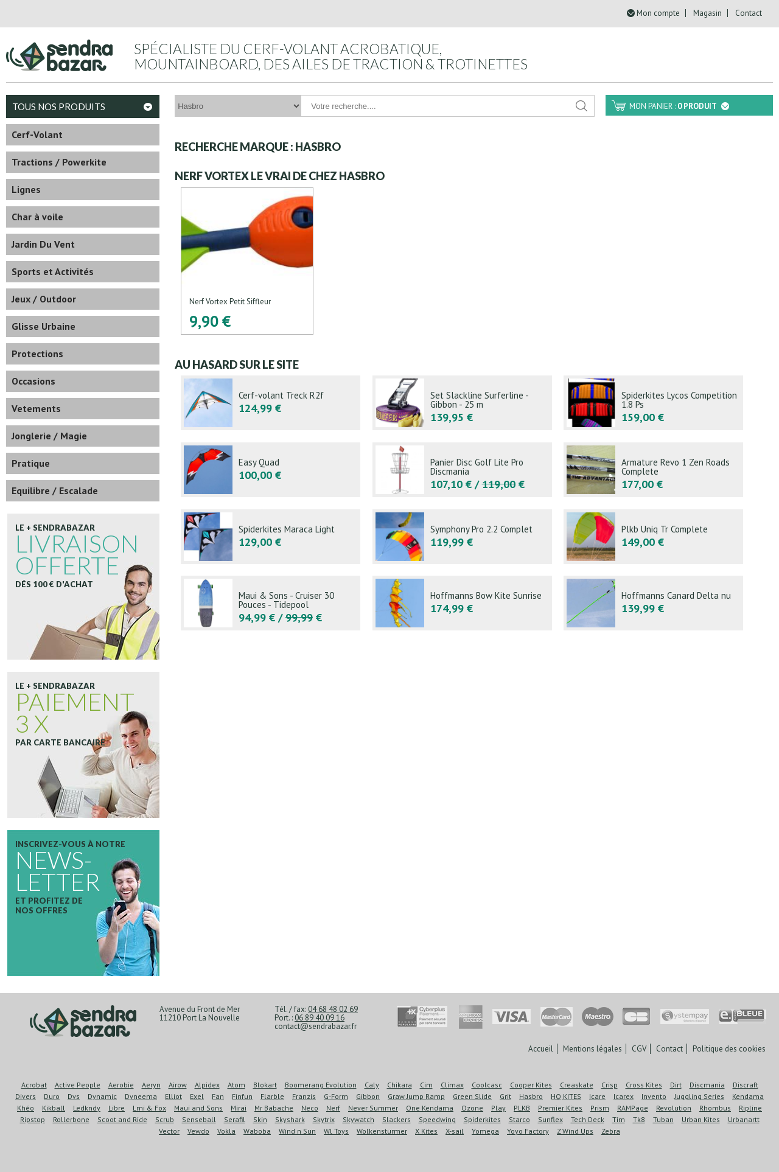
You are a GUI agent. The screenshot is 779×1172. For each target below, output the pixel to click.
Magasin (707, 13)
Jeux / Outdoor (44, 299)
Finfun (242, 1096)
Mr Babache (273, 1107)
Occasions (33, 381)
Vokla (226, 1130)
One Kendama (429, 1107)
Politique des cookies (729, 1049)
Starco (519, 1119)
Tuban (663, 1119)
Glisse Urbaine (43, 326)
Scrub (164, 1119)
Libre (116, 1107)
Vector (169, 1130)
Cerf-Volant (37, 134)
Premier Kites (560, 1107)
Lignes (26, 189)
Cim (426, 1084)
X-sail (454, 1130)
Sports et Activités (53, 271)
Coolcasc (487, 1084)
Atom (236, 1084)
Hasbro (531, 1096)
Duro (52, 1096)
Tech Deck (587, 1119)
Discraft (745, 1084)
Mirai (238, 1107)
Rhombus (715, 1107)
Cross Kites (644, 1084)
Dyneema (141, 1096)
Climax (452, 1084)
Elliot (173, 1096)
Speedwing (437, 1119)
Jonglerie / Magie (49, 436)
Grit (505, 1096)
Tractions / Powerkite (59, 162)
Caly (372, 1084)
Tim (618, 1119)
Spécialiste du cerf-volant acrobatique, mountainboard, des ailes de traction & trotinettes (331, 56)
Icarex (623, 1096)
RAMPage (632, 1107)
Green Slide (472, 1096)
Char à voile (37, 217)
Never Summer (373, 1107)
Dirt (676, 1084)
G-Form (336, 1096)
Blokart (265, 1084)
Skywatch (358, 1119)
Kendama (748, 1096)
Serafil (234, 1119)
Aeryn (151, 1084)
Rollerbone (71, 1119)
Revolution (673, 1107)
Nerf (333, 1107)
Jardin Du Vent (43, 244)
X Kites (426, 1130)
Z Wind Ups (575, 1130)
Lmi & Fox (149, 1107)
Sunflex (550, 1119)
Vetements (36, 408)
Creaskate (576, 1084)
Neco (309, 1107)
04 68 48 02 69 (333, 1009)
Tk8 (639, 1119)
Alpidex (207, 1084)
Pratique (31, 463)
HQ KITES (566, 1096)
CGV (639, 1049)
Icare (597, 1096)
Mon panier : (679, 106)
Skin (260, 1119)
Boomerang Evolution (321, 1084)
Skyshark (290, 1119)
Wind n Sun (297, 1130)
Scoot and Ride (122, 1119)
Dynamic (102, 1096)
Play (498, 1107)
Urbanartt (744, 1119)
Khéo (25, 1107)
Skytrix (324, 1119)
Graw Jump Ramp (416, 1096)
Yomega (485, 1130)
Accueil (540, 1049)
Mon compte (658, 13)
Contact (748, 13)
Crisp (609, 1084)
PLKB (522, 1107)
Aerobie (121, 1084)
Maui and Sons (198, 1107)
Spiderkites (482, 1119)
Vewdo (198, 1130)
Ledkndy (86, 1107)
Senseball (199, 1119)
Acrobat (34, 1084)
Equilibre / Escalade (55, 490)
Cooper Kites (531, 1084)
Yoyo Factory (528, 1130)
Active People (77, 1084)
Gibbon (368, 1096)
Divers (25, 1096)
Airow (178, 1084)
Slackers (396, 1119)
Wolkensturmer (382, 1130)
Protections (37, 353)
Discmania (707, 1084)
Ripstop (32, 1119)
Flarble (272, 1096)
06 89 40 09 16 (319, 1018)
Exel (197, 1096)
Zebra (610, 1130)
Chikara (399, 1084)
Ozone (472, 1107)
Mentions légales (592, 1049)
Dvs (74, 1096)
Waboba (257, 1130)
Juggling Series (699, 1096)
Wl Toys (336, 1130)
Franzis (304, 1096)
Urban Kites (701, 1119)
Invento (653, 1096)
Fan (218, 1096)
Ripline (750, 1107)
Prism (599, 1107)
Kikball (53, 1107)
